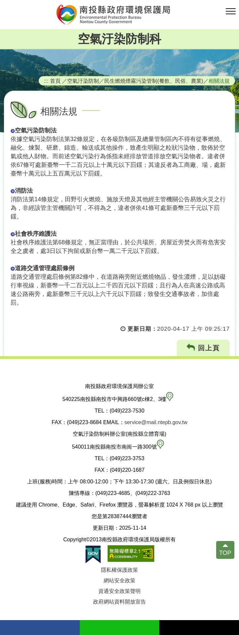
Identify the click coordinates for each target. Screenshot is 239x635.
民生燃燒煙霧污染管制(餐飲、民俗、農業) (153, 81)
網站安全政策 (119, 580)
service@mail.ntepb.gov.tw (155, 422)
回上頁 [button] (203, 348)
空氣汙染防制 (83, 81)
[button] (231, 11)
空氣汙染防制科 (119, 39)
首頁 (55, 81)
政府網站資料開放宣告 (119, 602)
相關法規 (219, 81)
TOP (225, 553)
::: (46, 81)
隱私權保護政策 (119, 570)
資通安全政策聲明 (119, 591)
